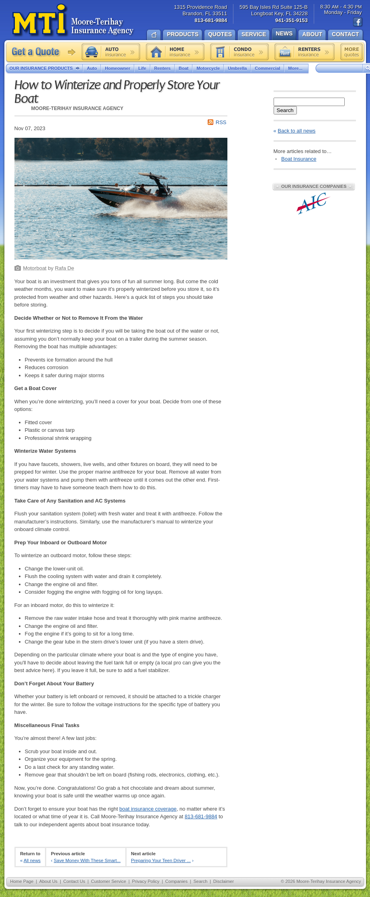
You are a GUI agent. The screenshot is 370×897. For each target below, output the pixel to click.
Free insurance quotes (351, 51)
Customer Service (108, 881)
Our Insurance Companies (314, 186)
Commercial (267, 68)
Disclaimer (223, 881)
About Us (48, 881)
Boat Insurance (298, 159)
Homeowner (117, 68)
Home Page (21, 881)
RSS (221, 122)
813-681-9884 (201, 816)
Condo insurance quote (239, 51)
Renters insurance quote (304, 51)
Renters (162, 68)
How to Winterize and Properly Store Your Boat (116, 92)
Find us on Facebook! (358, 22)
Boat (183, 68)
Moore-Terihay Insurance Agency (73, 20)
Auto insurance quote (111, 51)
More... (296, 68)
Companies (176, 881)
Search (285, 110)
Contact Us (74, 881)
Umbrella (237, 68)
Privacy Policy (145, 881)
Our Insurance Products (46, 68)
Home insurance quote (175, 51)
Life (142, 68)
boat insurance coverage (147, 809)
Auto (92, 68)
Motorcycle (208, 68)
